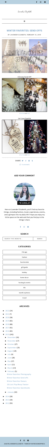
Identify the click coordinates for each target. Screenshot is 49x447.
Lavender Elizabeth (16, 444)
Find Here (22, 113)
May (9, 361)
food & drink (24, 262)
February (11, 371)
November (12, 341)
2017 (7, 328)
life (24, 288)
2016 (7, 331)
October (11, 344)
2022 (7, 311)
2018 (7, 324)
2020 (7, 317)
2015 (7, 334)
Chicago (24, 252)
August (10, 351)
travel (24, 298)
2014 (7, 396)
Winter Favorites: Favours (17, 381)
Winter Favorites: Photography (19, 374)
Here (28, 113)
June (10, 358)
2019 (7, 321)
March (10, 368)
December (12, 337)
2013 (7, 400)
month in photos (24, 293)
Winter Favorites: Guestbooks (18, 388)
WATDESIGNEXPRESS (38, 444)
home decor (24, 277)
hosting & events (24, 283)
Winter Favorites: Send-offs (24, 30)
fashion (24, 257)
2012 (7, 403)
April (10, 364)
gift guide (24, 267)
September (12, 347)
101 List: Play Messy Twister (17, 384)
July (9, 354)
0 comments (25, 165)
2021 (7, 314)
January (11, 392)
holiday (24, 272)
